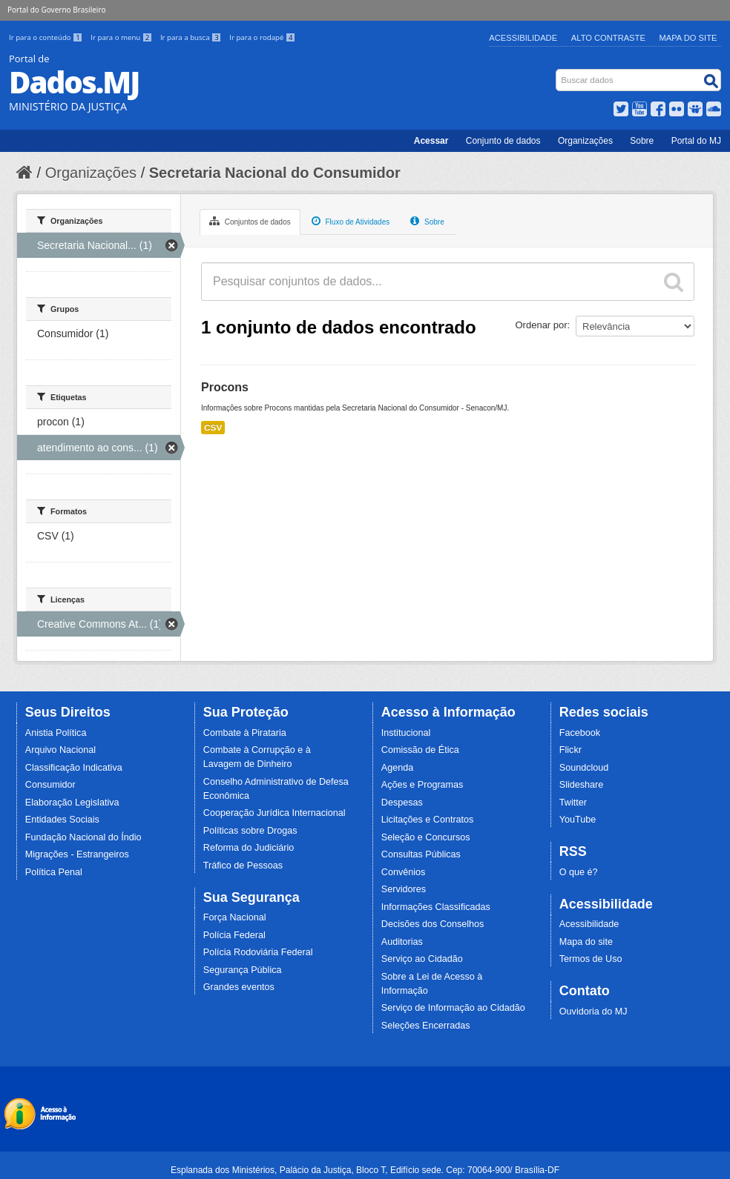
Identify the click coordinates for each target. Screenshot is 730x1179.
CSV (213, 427)
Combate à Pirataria (244, 733)
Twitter (573, 802)
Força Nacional (234, 917)
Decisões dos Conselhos (432, 924)
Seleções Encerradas (425, 1025)
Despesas (402, 802)
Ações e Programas (422, 785)
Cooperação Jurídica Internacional (274, 813)
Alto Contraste (608, 37)
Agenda (397, 768)
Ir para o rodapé (262, 37)
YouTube (577, 819)
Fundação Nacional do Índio (83, 837)
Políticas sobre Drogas (250, 831)
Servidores (403, 889)
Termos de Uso (590, 959)
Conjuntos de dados (250, 221)
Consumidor (50, 785)
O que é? (578, 872)
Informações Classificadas (435, 907)
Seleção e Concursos (425, 837)
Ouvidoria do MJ (593, 1011)
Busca (557, 72)
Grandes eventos (238, 987)
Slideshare (581, 785)
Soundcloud (584, 768)
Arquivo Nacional (60, 750)
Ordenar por (542, 325)
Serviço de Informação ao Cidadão (453, 1008)
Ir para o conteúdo (47, 37)
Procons (225, 387)
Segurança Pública (242, 970)
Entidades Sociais (62, 819)
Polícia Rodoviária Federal (258, 952)
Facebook (579, 733)
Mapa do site (586, 942)
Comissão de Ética (420, 750)
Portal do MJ (696, 141)
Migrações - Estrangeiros (77, 854)
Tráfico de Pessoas (243, 865)
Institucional (406, 733)
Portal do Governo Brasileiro (56, 9)
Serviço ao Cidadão (422, 959)
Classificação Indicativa (73, 768)
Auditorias (402, 942)
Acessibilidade (523, 37)
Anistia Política (56, 733)
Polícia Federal (234, 935)
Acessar (431, 141)
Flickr (570, 750)
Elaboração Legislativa (72, 802)
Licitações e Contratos (427, 819)
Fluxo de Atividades (351, 221)
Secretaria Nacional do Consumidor (275, 173)
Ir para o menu (122, 37)
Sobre (642, 141)
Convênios (403, 872)
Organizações (585, 141)
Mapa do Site (688, 37)
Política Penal (53, 872)
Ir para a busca (191, 37)
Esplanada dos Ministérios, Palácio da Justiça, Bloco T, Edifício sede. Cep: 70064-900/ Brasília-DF (365, 1170)
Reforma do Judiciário (249, 848)
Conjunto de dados (503, 141)
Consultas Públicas (421, 854)
